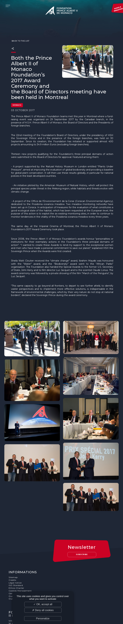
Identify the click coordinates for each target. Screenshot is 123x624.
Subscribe (82, 529)
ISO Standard (16, 560)
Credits (12, 554)
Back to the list (20, 34)
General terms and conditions (24, 568)
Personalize (42, 618)
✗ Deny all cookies (43, 610)
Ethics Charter (16, 562)
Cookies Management (20, 565)
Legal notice (15, 557)
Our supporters (17, 570)
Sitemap (13, 552)
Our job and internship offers (24, 573)
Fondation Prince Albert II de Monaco (61, 11)
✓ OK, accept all (42, 604)
